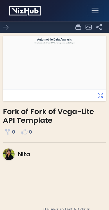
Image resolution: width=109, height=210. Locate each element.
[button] (88, 27)
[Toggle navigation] (95, 10)
